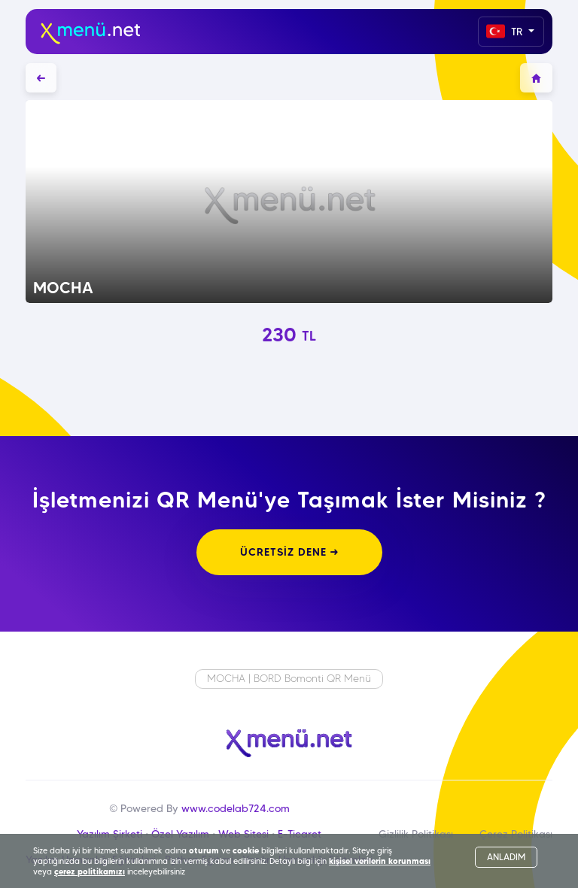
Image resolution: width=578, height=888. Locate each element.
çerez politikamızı (89, 871)
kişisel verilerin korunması (379, 861)
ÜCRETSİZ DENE (289, 552)
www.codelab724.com (235, 808)
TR (505, 31)
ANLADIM (506, 856)
